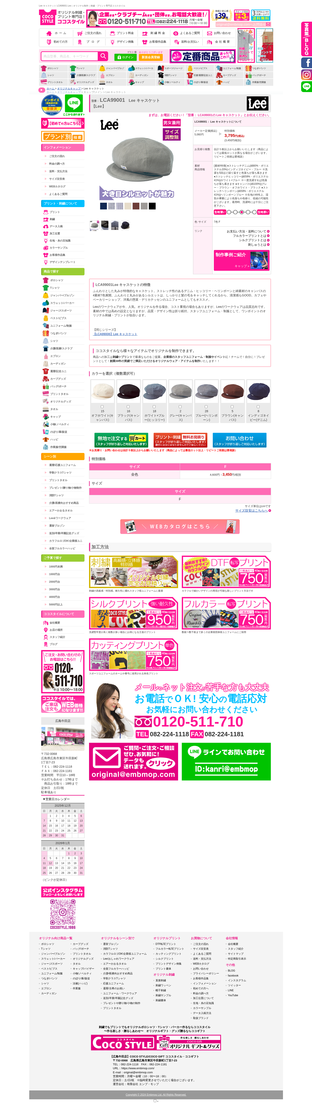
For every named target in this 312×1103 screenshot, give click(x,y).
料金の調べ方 (54, 164)
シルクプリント (165, 958)
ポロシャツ (49, 68)
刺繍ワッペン (163, 985)
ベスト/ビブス (197, 68)
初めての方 (57, 41)
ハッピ (222, 82)
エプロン (107, 75)
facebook (233, 975)
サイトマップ (236, 953)
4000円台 (52, 597)
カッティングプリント (169, 953)
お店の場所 (52, 630)
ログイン (125, 57)
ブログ (89, 41)
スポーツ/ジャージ (169, 68)
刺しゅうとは (257, 244)
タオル (105, 82)
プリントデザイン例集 (169, 963)
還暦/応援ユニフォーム (60, 465)
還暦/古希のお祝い (114, 988)
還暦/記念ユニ (54, 371)
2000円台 (52, 582)
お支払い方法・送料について (246, 231)
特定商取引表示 (237, 958)
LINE (231, 990)
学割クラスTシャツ (58, 472)
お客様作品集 (153, 41)
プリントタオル (51, 82)
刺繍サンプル (163, 995)
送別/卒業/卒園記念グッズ (61, 533)
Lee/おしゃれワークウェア (118, 958)
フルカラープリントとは (249, 235)
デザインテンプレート (59, 262)
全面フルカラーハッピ (59, 548)
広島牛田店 (62, 721)
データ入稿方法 (202, 1013)
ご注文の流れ (88, 33)
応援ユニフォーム (113, 983)
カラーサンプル (55, 248)
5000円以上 (53, 604)
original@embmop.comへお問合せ (243, 24)
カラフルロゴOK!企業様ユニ (63, 541)
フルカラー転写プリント (170, 948)
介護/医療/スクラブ (82, 75)
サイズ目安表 (54, 179)
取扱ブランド (201, 1018)
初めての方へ (201, 988)
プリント (51, 212)
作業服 (77, 988)
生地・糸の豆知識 (56, 240)
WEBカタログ (55, 186)
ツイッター (234, 985)
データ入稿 (52, 226)
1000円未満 (53, 566)
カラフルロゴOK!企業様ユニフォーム (125, 953)
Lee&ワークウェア (57, 518)
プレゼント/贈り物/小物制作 (63, 488)
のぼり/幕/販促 (197, 82)
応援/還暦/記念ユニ (199, 75)
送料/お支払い (186, 41)
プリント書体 (163, 968)
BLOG (231, 970)
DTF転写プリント (166, 944)
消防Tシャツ (167, 75)
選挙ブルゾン (54, 525)
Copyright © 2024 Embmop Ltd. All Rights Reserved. (156, 1094)
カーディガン (138, 75)
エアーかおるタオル (58, 510)
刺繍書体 (161, 1000)
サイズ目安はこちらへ (251, 510)
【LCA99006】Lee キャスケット (115, 334)
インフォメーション (204, 983)
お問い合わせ (218, 33)
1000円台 (52, 574)
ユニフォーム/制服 (228, 68)
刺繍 (48, 219)
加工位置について (203, 998)
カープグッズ (226, 75)
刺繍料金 (153, 33)
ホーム (57, 33)
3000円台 (52, 589)
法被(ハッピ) (80, 983)
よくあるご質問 (186, 33)
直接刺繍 (161, 980)
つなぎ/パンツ (255, 68)
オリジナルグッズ (82, 82)
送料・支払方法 (55, 171)
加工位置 (51, 233)
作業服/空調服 (255, 82)
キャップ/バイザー (83, 968)
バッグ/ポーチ (255, 75)
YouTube (233, 995)
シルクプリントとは (252, 240)
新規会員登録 (151, 57)
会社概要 (218, 41)
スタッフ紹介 (53, 637)
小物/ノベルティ (168, 82)
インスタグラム (237, 980)
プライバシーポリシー (206, 973)
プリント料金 (121, 33)
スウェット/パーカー (140, 70)
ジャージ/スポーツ (57, 310)
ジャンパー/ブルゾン (111, 70)
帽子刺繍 (161, 990)
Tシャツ (77, 68)
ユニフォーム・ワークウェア (120, 993)
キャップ (136, 82)
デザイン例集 (121, 41)
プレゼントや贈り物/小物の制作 (121, 1003)
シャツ (47, 75)
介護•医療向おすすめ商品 (61, 503)
